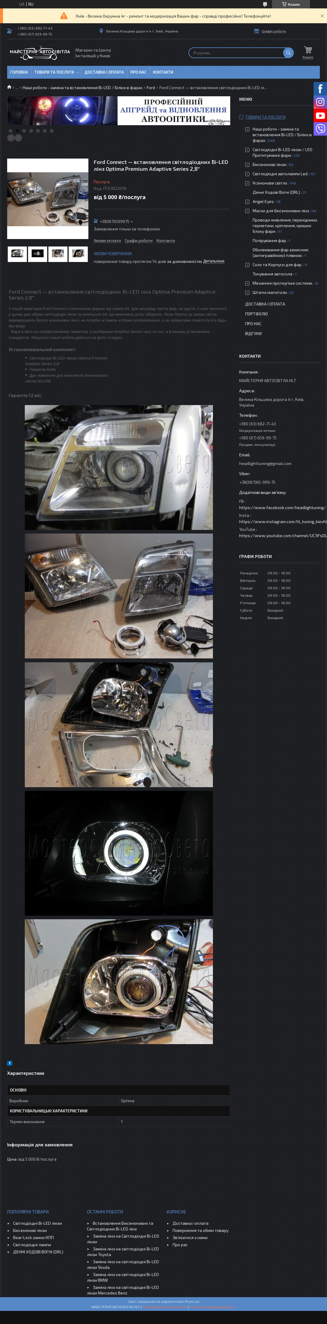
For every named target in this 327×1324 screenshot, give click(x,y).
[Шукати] (288, 52)
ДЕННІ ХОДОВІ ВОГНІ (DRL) (38, 1251)
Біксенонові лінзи (269, 164)
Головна (19, 72)
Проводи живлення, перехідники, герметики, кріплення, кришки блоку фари (285, 225)
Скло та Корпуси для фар (277, 264)
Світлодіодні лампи (32, 1244)
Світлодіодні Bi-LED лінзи (37, 1223)
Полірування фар (269, 240)
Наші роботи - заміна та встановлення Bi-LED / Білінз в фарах (82, 87)
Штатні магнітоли (270, 292)
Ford (151, 87)
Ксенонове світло (270, 182)
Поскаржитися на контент (165, 1307)
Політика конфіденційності (213, 1307)
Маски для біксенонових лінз (281, 210)
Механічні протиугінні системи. (283, 283)
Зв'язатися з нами (190, 1237)
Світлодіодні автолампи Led (280, 173)
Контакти (163, 72)
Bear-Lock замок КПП (33, 1237)
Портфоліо (256, 313)
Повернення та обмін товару (200, 1230)
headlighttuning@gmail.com (265, 463)
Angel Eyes (263, 201)
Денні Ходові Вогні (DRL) (276, 192)
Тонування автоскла (272, 273)
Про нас (138, 72)
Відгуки (253, 333)
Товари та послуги (54, 72)
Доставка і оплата (104, 72)
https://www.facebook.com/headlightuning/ (282, 507)
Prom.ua (192, 1301)
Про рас (180, 1244)
